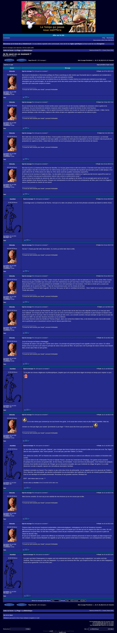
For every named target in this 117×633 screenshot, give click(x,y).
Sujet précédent (101, 64)
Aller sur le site (58, 35)
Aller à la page (82, 60)
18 (99, 60)
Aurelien (36, 482)
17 (97, 60)
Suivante (111, 60)
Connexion (6, 38)
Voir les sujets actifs (28, 47)
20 (104, 60)
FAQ (103, 38)
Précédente (89, 60)
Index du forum (8, 50)
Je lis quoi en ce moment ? (17, 54)
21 (105, 60)
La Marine (13, 55)
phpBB (51, 631)
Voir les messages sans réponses (12, 47)
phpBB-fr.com (62, 632)
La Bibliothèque (27, 50)
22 (107, 60)
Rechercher (110, 38)
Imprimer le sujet (8, 64)
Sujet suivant (109, 64)
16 (95, 60)
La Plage (17, 50)
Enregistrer (100, 44)
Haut (4, 97)
